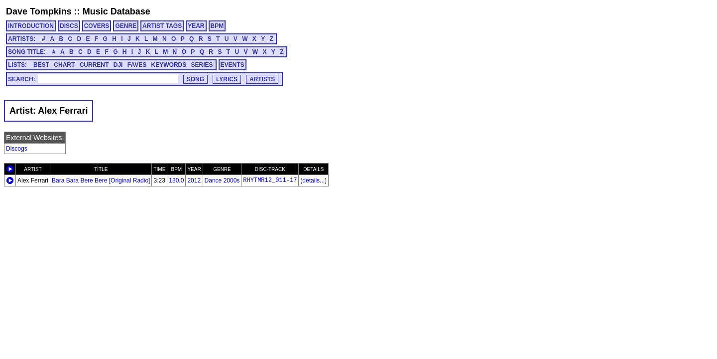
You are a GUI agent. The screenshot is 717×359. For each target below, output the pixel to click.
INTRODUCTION (31, 25)
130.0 (176, 180)
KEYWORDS (169, 64)
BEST (41, 64)
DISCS (69, 25)
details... (313, 180)
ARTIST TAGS (162, 25)
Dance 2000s (222, 180)
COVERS (97, 25)
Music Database (116, 11)
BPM (217, 25)
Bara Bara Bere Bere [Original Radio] (101, 180)
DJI (118, 64)
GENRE (125, 25)
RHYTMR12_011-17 (270, 180)
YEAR (196, 25)
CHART (64, 64)
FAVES (136, 64)
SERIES (202, 64)
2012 (194, 180)
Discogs (16, 148)
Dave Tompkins (39, 11)
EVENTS (232, 64)
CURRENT (94, 64)
